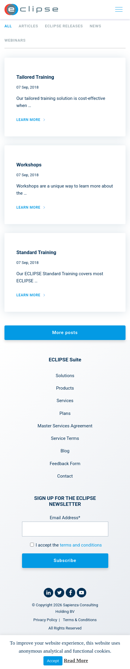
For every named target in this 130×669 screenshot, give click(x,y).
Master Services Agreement (64, 426)
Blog (65, 451)
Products (65, 388)
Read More (76, 660)
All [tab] (8, 26)
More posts (65, 332)
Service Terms (65, 438)
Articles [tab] (28, 26)
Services (65, 400)
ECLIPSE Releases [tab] (64, 26)
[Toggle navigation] (119, 9)
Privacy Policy (45, 620)
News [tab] (95, 26)
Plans (65, 413)
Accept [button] (53, 660)
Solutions (65, 375)
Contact (65, 476)
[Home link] (31, 9)
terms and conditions (81, 545)
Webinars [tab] (15, 40)
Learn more (28, 120)
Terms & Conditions (80, 620)
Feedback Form (65, 463)
